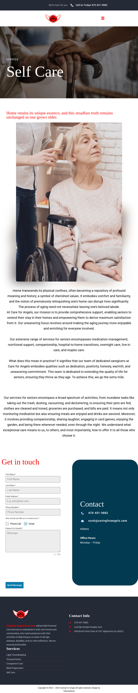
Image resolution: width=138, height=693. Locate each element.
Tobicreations (69, 690)
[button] (102, 18)
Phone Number (13, 507)
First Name (11, 474)
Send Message (14, 585)
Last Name (11, 485)
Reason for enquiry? (14, 528)
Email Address (12, 496)
